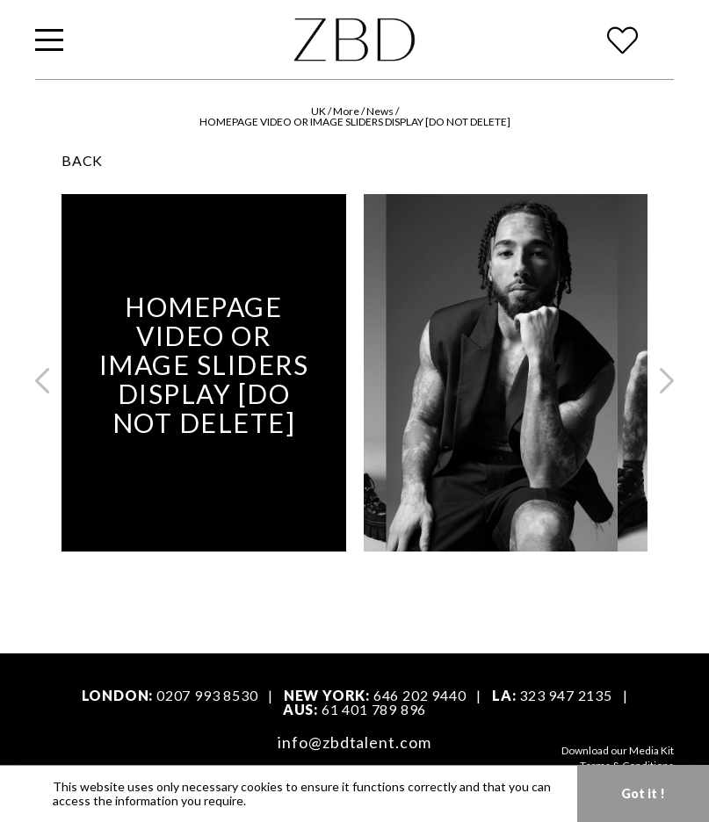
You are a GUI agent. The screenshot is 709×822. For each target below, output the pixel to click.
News (380, 111)
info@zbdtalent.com (354, 742)
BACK (82, 160)
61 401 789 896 (374, 709)
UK (318, 111)
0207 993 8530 (206, 695)
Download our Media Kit (617, 750)
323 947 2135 (565, 695)
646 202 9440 (420, 695)
